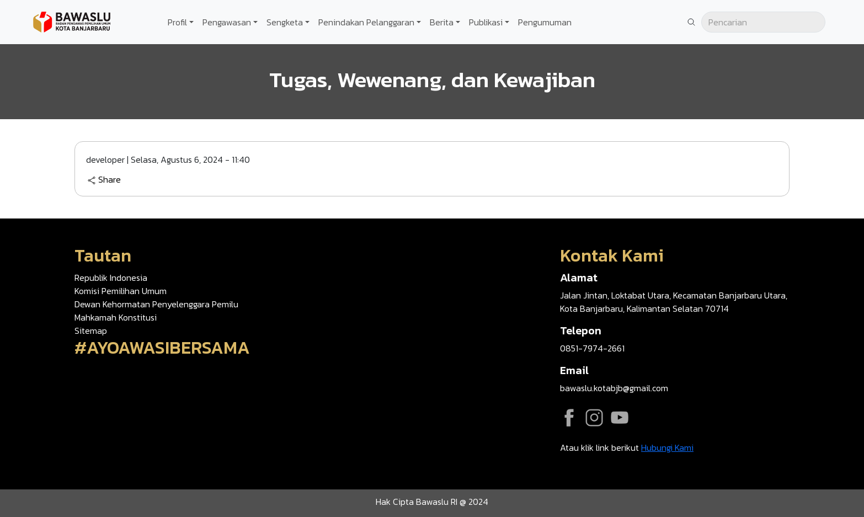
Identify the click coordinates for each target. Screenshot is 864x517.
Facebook (569, 418)
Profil (177, 22)
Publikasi (486, 22)
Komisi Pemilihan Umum (120, 290)
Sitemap (90, 330)
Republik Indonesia (110, 277)
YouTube (619, 418)
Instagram (594, 418)
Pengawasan (226, 22)
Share (104, 180)
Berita (442, 22)
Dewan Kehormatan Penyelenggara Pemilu (156, 304)
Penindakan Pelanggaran (366, 22)
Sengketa (284, 22)
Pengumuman (545, 22)
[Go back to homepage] (71, 21)
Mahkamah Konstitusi (115, 317)
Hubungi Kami (667, 447)
